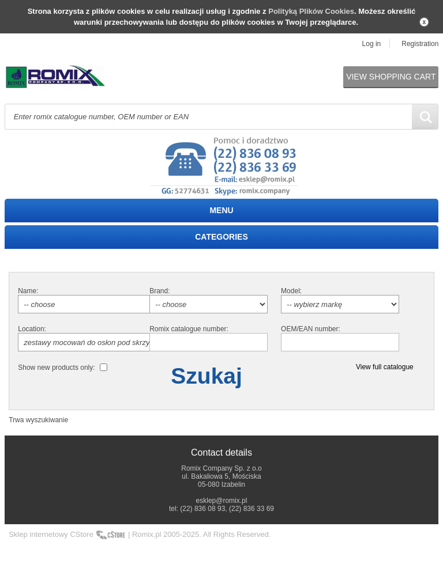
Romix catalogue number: (188, 329)
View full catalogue (385, 367)
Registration (419, 44)
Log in (371, 44)
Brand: (159, 291)
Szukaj (206, 375)
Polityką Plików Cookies (311, 11)
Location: (32, 329)
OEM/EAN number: (310, 329)
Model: (291, 291)
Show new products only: (56, 367)
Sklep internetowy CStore (51, 534)
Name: (28, 291)
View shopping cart (391, 76)
